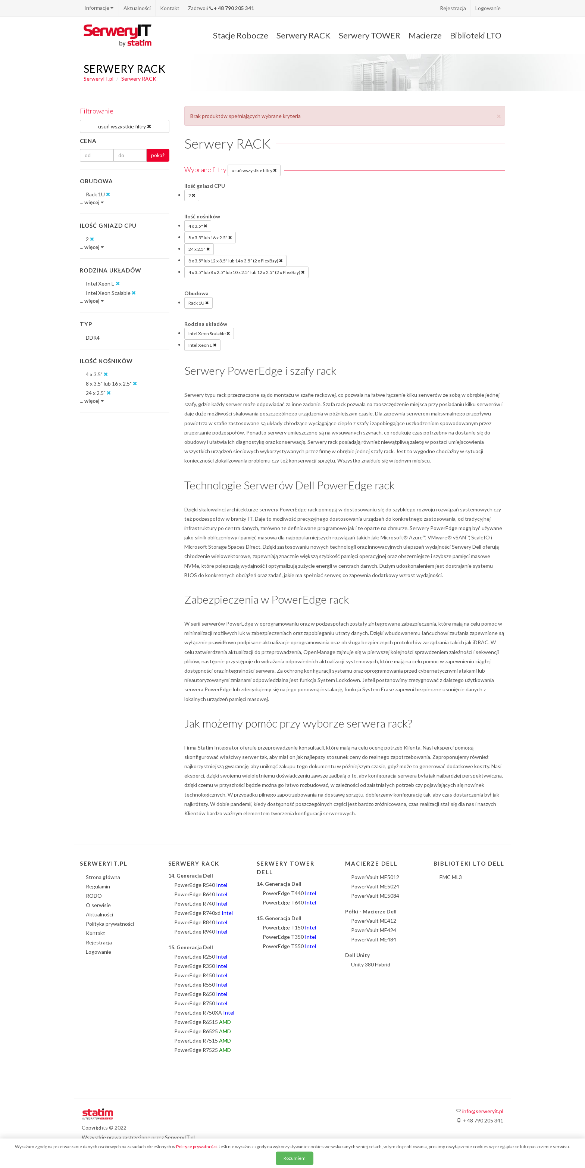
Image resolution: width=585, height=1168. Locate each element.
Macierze (425, 35)
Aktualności (137, 8)
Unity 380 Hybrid (370, 964)
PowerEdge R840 (200, 922)
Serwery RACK (303, 35)
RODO (94, 896)
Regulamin (98, 886)
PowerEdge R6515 (202, 1022)
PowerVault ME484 (373, 939)
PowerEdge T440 (289, 893)
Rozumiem (295, 1158)
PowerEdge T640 (289, 902)
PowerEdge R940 (200, 931)
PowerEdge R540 (200, 885)
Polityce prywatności (196, 1146)
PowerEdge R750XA (204, 1012)
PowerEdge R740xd (203, 913)
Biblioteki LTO (475, 35)
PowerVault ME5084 (375, 896)
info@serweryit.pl (482, 1111)
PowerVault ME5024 (375, 886)
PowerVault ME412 (373, 921)
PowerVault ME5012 (375, 877)
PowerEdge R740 (200, 903)
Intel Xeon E (202, 345)
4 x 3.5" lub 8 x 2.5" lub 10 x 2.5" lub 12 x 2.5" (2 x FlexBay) (246, 272)
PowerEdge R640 (200, 894)
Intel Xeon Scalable (209, 333)
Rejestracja (453, 8)
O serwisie (98, 905)
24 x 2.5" (199, 249)
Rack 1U (198, 302)
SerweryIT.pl (98, 78)
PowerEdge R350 (200, 966)
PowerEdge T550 (289, 946)
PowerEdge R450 (200, 975)
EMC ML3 (450, 877)
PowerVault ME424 (373, 930)
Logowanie (488, 8)
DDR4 (93, 337)
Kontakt (169, 8)
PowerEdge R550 (200, 984)
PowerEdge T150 (289, 927)
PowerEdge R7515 (202, 1040)
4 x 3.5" (197, 225)
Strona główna (103, 877)
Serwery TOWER (369, 35)
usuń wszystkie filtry (254, 170)
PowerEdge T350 (289, 937)
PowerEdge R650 (200, 994)
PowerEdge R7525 (202, 1050)
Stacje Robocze (240, 35)
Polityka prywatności (110, 924)
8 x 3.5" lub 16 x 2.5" (210, 237)
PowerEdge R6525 (202, 1031)
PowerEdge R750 (200, 1003)
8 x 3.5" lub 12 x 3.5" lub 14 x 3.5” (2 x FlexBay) (235, 260)
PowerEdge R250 (200, 956)
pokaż (158, 155)
